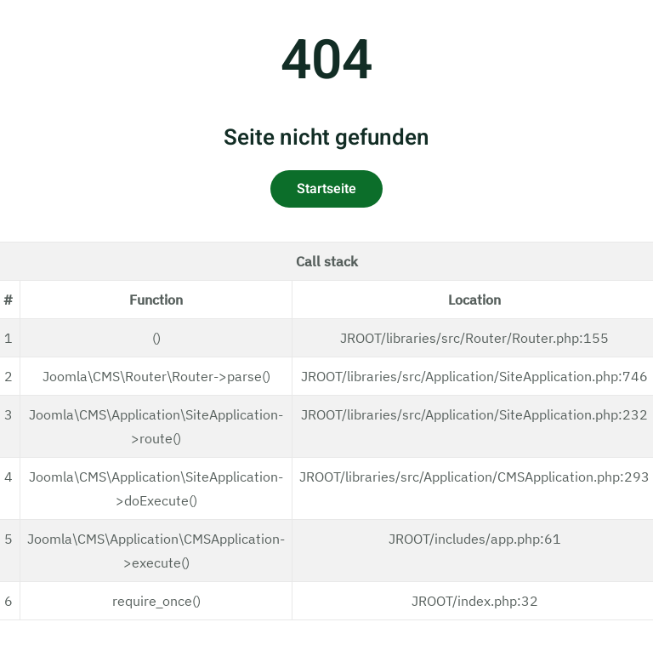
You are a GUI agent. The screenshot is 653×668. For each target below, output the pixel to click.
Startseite (326, 189)
